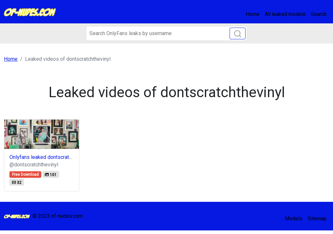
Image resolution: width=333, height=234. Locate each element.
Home (253, 14)
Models (293, 218)
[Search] (166, 33)
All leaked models (285, 14)
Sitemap (317, 218)
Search (318, 14)
